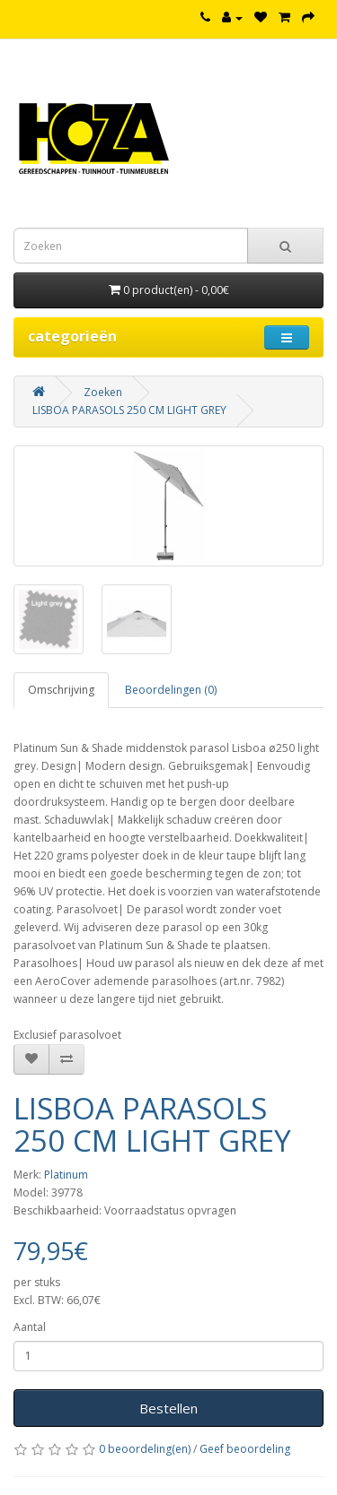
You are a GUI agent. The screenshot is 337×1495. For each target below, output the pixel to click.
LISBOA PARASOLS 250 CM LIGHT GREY (129, 410)
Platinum (66, 1174)
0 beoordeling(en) (145, 1448)
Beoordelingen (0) (171, 689)
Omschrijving (61, 689)
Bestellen (168, 1408)
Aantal (29, 1327)
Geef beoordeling (245, 1448)
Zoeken (103, 392)
